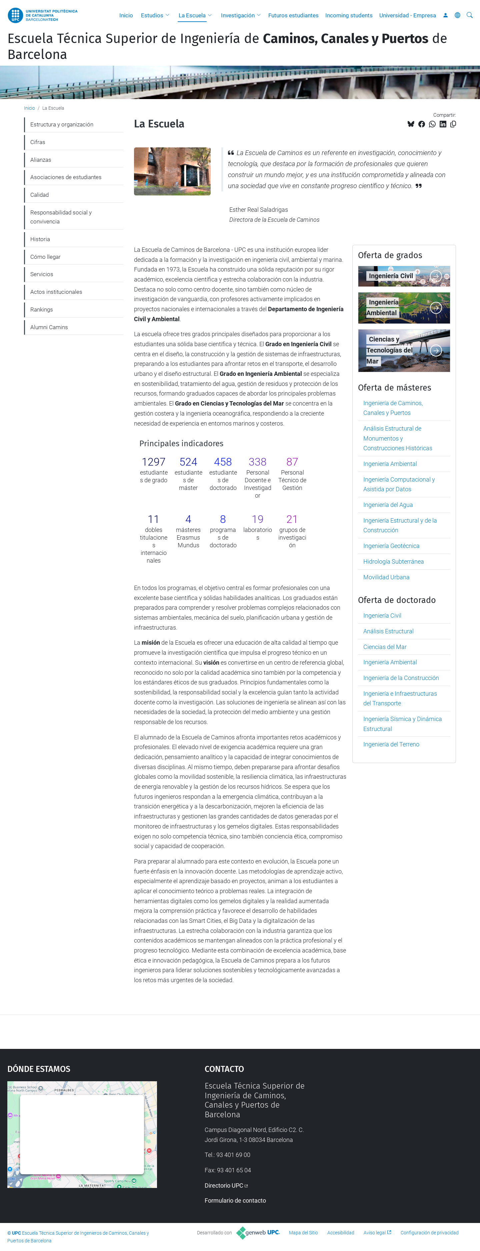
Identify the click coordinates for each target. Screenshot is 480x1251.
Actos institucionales (56, 291)
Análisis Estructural (388, 631)
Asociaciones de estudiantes (66, 177)
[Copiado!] (453, 124)
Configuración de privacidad (430, 1232)
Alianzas (40, 159)
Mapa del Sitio (303, 1232)
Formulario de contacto (235, 1200)
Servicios (41, 274)
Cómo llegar (45, 256)
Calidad (39, 194)
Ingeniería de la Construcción (401, 677)
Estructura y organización (61, 124)
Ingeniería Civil (382, 615)
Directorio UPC (224, 1185)
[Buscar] (470, 15)
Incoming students (349, 15)
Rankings (41, 309)
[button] (169, 15)
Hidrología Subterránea (393, 561)
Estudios (152, 15)
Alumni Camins (49, 327)
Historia (40, 239)
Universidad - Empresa (407, 15)
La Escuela (192, 15)
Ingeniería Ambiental (390, 463)
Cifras (37, 142)
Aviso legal (375, 1232)
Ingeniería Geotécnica (391, 545)
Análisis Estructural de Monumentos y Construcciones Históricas (397, 438)
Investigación (238, 15)
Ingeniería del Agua (388, 504)
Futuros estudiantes (293, 15)
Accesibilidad (340, 1232)
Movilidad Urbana (386, 577)
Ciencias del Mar (385, 646)
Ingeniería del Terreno (391, 744)
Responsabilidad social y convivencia (61, 217)
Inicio (126, 15)
